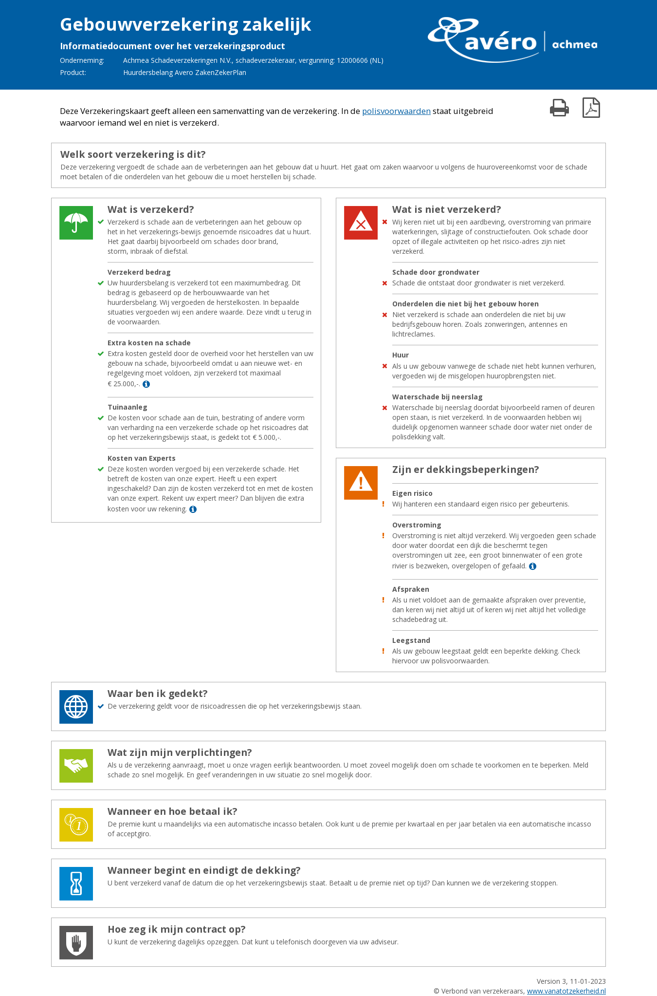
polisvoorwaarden (396, 110)
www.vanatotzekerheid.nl (566, 991)
